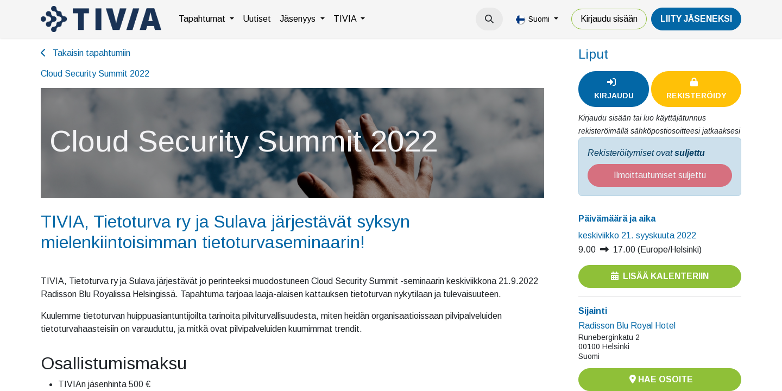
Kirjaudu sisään (609, 18)
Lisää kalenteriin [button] (660, 276)
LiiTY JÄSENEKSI (696, 18)
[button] (489, 19)
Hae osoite (660, 379)
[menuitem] (206, 19)
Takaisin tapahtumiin (85, 53)
